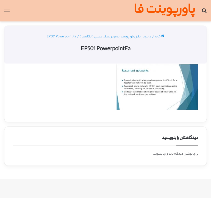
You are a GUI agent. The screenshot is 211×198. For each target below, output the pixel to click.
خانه (159, 37)
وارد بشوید (161, 154)
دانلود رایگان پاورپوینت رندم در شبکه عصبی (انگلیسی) (115, 37)
